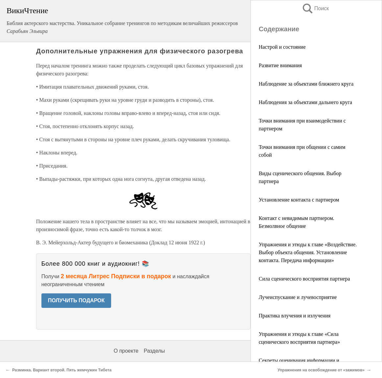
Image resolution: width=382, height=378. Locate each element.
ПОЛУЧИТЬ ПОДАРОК (76, 300)
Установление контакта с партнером (299, 199)
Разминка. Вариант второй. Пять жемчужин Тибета (61, 370)
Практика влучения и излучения (294, 315)
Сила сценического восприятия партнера (304, 279)
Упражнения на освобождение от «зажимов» (321, 370)
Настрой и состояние (282, 47)
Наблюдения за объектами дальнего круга (305, 102)
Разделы (154, 351)
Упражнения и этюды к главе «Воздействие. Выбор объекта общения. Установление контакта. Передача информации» (308, 252)
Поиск (315, 8)
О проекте (126, 351)
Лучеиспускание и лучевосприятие (298, 297)
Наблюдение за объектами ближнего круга (306, 84)
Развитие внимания (280, 65)
